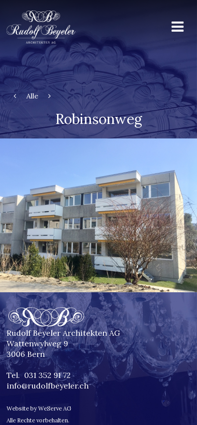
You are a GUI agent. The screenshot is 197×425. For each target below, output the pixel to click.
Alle (32, 95)
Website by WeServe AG (39, 408)
